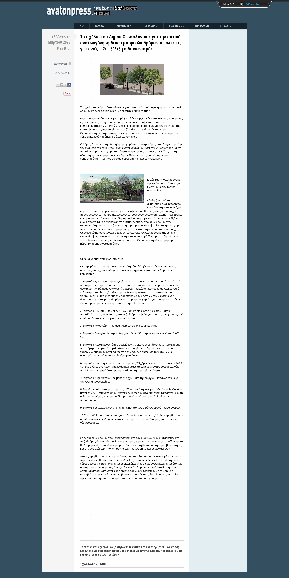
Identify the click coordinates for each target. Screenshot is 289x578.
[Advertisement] (187, 12)
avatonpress (60, 63)
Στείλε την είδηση (253, 4)
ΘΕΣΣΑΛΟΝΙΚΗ (63, 73)
